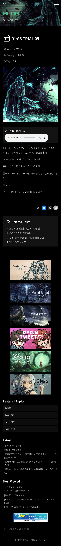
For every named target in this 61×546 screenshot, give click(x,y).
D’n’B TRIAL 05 (25, 38)
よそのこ (11, 415)
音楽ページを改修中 (12, 450)
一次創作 (20, 55)
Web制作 (11, 429)
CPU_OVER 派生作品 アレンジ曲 (24, 228)
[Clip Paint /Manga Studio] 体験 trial (26, 237)
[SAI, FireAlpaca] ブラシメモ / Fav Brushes (22, 506)
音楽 (14, 61)
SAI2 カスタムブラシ (13, 487)
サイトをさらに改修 (12, 446)
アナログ (11, 422)
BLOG (11, 13)
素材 (9, 407)
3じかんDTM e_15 (17, 242)
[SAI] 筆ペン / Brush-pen (14, 495)
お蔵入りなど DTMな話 (20, 233)
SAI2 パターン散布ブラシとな (17, 491)
